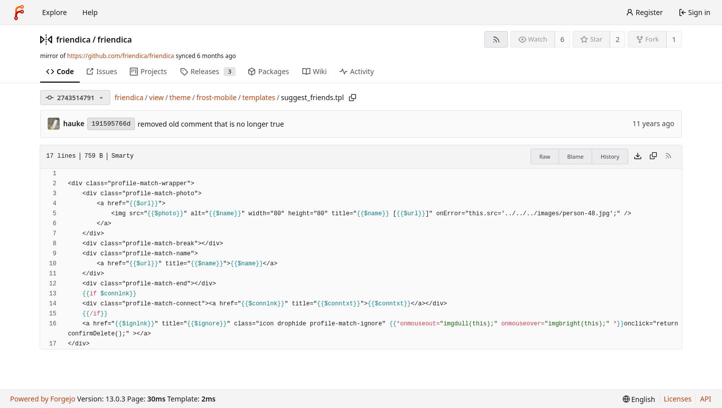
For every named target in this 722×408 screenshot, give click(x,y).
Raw (545, 156)
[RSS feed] (496, 39)
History (610, 156)
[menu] (639, 399)
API (705, 398)
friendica (73, 40)
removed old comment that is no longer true (211, 124)
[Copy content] (653, 156)
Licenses (678, 398)
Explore (54, 12)
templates (258, 97)
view (156, 97)
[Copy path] (352, 98)
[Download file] (638, 156)
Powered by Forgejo (42, 398)
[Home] (19, 13)
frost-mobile (217, 97)
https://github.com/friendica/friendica (120, 56)
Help (90, 12)
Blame (575, 156)
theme (180, 97)
